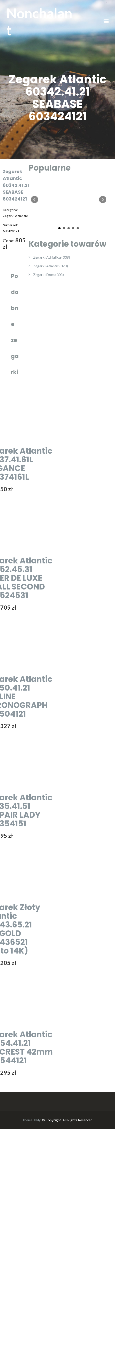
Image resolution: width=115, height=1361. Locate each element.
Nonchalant (39, 21)
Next (102, 199)
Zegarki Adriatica (51, 257)
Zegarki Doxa (48, 274)
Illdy (37, 1120)
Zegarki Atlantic (50, 266)
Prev (34, 199)
